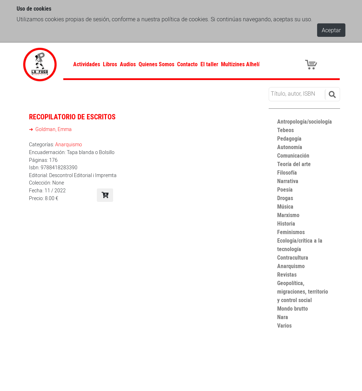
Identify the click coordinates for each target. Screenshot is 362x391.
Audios (128, 64)
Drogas (285, 198)
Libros (110, 64)
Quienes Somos (156, 64)
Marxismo (288, 215)
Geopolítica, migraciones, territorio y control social (302, 291)
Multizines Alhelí (240, 64)
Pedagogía (289, 138)
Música (285, 206)
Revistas (287, 274)
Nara (282, 317)
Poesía (285, 189)
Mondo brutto (292, 308)
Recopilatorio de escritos (72, 116)
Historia (286, 223)
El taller (209, 64)
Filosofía (287, 172)
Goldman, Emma (53, 129)
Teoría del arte (294, 164)
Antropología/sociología (304, 121)
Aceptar (331, 30)
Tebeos (285, 130)
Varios (284, 325)
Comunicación (293, 155)
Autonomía (289, 147)
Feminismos (291, 232)
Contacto (187, 64)
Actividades (86, 64)
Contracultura (292, 257)
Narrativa (287, 181)
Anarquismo (68, 144)
